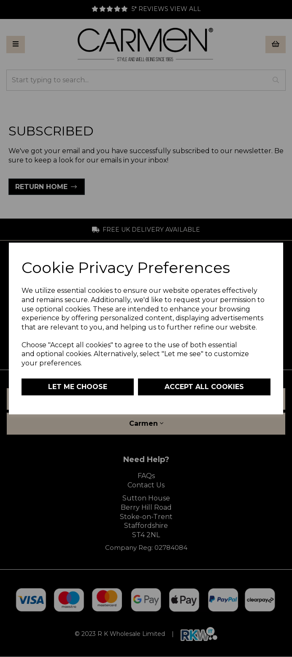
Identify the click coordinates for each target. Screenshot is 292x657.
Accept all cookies (204, 387)
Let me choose (77, 387)
